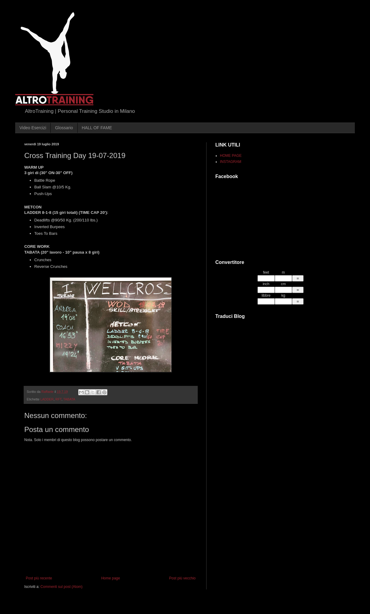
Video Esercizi (32, 127)
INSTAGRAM (230, 162)
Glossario (64, 127)
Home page (110, 578)
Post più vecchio (182, 578)
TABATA (69, 399)
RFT (59, 399)
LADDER (47, 399)
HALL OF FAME (97, 127)
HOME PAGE (231, 156)
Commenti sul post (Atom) (61, 587)
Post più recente (39, 578)
